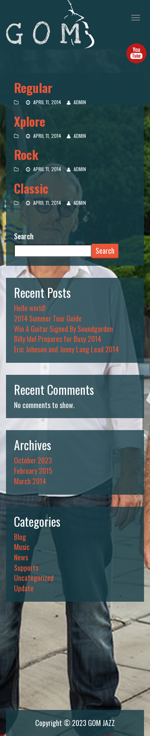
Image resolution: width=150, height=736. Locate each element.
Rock (26, 155)
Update (24, 588)
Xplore (29, 121)
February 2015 (33, 470)
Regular (33, 88)
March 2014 (30, 481)
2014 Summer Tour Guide (48, 318)
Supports (26, 567)
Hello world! (30, 308)
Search (24, 236)
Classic (31, 188)
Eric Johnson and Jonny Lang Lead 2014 (66, 349)
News (21, 557)
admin (80, 102)
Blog (20, 537)
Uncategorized (34, 577)
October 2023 (33, 460)
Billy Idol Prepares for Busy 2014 (57, 339)
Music (22, 547)
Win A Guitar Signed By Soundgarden (63, 329)
